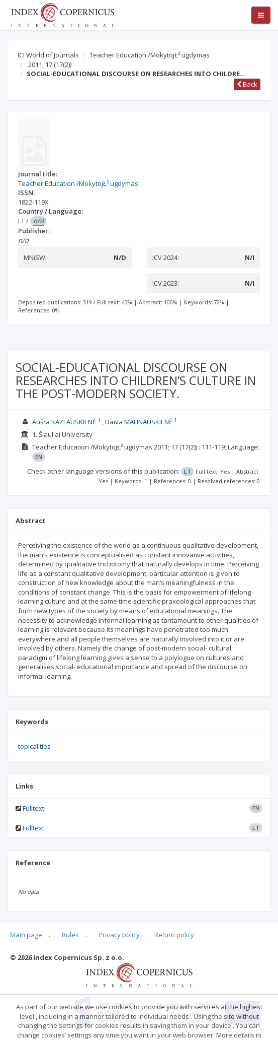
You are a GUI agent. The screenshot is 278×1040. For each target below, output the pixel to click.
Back (247, 84)
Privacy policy (119, 934)
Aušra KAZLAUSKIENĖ (64, 421)
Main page (26, 934)
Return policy (174, 934)
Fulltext (33, 808)
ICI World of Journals (48, 54)
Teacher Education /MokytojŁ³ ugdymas (149, 54)
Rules (70, 934)
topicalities (34, 746)
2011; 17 (49, 64)
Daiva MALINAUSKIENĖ (138, 421)
